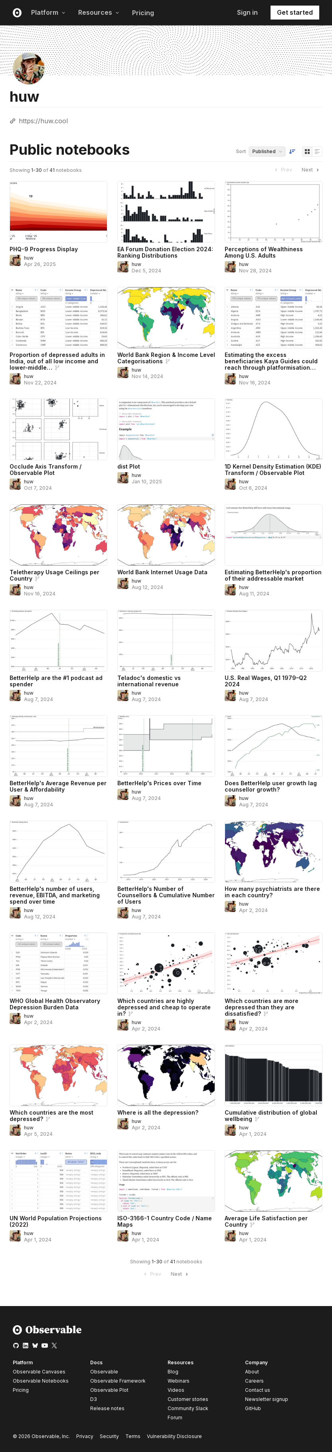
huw (29, 258)
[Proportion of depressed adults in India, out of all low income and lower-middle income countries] (58, 318)
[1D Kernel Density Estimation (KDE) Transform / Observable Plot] (273, 429)
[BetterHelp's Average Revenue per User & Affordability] (58, 746)
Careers (254, 1381)
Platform (48, 12)
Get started (295, 12)
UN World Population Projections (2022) (56, 1221)
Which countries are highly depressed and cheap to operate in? (164, 1007)
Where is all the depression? (157, 1112)
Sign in (247, 12)
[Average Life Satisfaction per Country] (273, 1181)
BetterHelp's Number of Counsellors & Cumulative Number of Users (166, 895)
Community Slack (188, 1408)
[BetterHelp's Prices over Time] (166, 746)
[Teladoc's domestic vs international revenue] (166, 641)
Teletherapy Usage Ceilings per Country (54, 575)
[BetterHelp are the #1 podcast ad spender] (58, 641)
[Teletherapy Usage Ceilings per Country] (58, 535)
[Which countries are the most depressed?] (58, 1075)
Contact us (257, 1390)
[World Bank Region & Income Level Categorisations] (166, 318)
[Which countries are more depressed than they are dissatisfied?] (273, 963)
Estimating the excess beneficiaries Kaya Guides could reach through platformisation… (271, 361)
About (252, 1372)
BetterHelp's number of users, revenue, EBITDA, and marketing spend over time (55, 895)
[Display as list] (317, 151)
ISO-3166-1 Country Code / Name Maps (164, 1221)
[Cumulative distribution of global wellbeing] (273, 1075)
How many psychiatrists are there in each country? (272, 891)
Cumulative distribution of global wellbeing (271, 1115)
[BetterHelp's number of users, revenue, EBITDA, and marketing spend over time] (58, 852)
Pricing (143, 13)
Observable (104, 1372)
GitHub (253, 1408)
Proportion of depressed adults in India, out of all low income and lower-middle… (57, 361)
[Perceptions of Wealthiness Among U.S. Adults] (273, 212)
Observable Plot (109, 1390)
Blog (173, 1372)
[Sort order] (292, 151)
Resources (98, 12)
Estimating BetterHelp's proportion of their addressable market (273, 575)
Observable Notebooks (41, 1381)
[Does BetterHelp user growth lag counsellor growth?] (273, 746)
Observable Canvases (39, 1372)
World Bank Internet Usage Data (162, 572)
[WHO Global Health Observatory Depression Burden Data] (58, 963)
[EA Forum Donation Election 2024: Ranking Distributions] (166, 212)
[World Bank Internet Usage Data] (166, 535)
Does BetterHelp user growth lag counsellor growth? (271, 786)
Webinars (179, 1381)
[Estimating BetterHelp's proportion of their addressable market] (273, 535)
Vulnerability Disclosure (174, 1436)
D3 (93, 1399)
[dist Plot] (166, 429)
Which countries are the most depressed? (51, 1115)
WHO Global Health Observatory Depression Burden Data (55, 1004)
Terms (132, 1436)
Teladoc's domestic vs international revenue (149, 681)
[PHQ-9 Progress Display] (58, 212)
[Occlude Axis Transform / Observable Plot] (58, 429)
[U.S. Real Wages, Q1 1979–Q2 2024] (273, 641)
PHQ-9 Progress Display (44, 249)
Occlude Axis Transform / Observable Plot (45, 469)
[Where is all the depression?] (166, 1075)
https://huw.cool (43, 121)
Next (311, 170)
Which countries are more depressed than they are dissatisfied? (261, 1007)
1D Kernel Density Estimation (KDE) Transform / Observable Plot (273, 469)
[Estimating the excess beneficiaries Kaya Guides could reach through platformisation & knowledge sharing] (273, 318)
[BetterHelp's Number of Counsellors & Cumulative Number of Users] (166, 852)
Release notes (107, 1408)
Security (109, 1436)
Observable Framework (118, 1381)
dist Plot (128, 466)
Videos (176, 1390)
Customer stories (188, 1399)
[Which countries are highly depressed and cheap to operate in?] (166, 963)
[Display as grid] (307, 151)
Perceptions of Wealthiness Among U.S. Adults (264, 252)
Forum (175, 1417)
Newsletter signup (266, 1399)
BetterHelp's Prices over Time (159, 783)
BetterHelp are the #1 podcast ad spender (56, 681)
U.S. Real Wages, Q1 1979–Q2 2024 (266, 681)
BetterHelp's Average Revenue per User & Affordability (58, 786)
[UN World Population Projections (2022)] (58, 1181)
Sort (241, 151)
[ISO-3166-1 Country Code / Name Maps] (166, 1181)
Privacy (84, 1436)
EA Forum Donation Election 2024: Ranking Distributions (165, 252)
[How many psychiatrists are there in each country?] (273, 852)
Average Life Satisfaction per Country (266, 1221)
